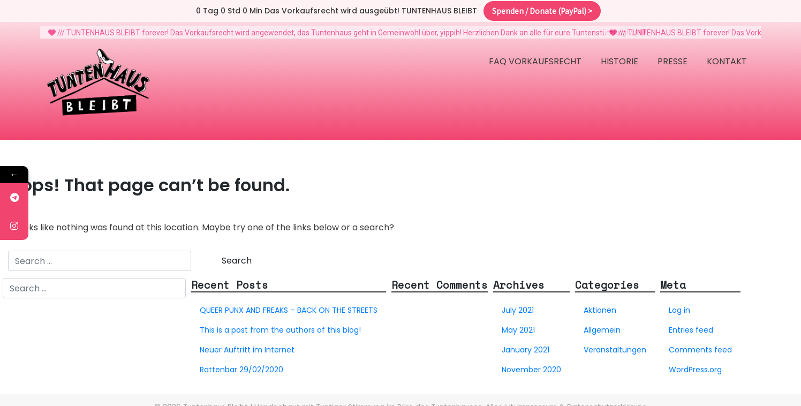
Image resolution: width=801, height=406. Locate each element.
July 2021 (518, 303)
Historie (619, 55)
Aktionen (600, 303)
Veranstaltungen (615, 343)
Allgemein (602, 323)
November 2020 (531, 363)
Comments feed (700, 343)
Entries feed (691, 323)
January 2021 (525, 343)
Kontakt (727, 55)
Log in (679, 303)
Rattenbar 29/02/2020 (241, 363)
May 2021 (518, 323)
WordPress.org (695, 363)
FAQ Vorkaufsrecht (535, 55)
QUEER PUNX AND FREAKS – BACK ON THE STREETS (288, 303)
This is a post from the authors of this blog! (280, 323)
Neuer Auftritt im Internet (247, 343)
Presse (672, 55)
